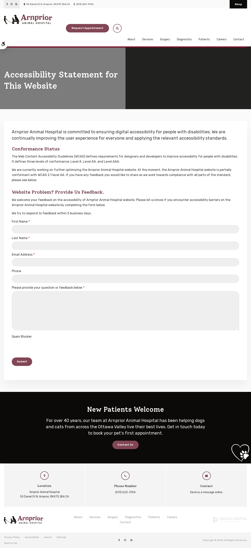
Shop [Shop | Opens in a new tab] (238, 4)
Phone (16, 271)
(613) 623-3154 (85, 4)
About (78, 517)
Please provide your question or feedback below (48, 287)
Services (95, 517)
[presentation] (41, 348)
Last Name (21, 238)
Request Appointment (213, 18)
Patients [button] (204, 30)
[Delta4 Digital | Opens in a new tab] (219, 520)
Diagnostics (184, 30)
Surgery (113, 517)
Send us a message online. (206, 492)
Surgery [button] (165, 30)
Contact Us (125, 444)
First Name (21, 221)
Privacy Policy (12, 537)
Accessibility (32, 537)
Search (48, 537)
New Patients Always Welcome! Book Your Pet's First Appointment (123, 42)
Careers (221, 30)
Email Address (23, 254)
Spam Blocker (22, 336)
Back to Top (10, 543)
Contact (238, 30)
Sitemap (61, 537)
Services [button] (147, 30)
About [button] (131, 30)
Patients (154, 517)
